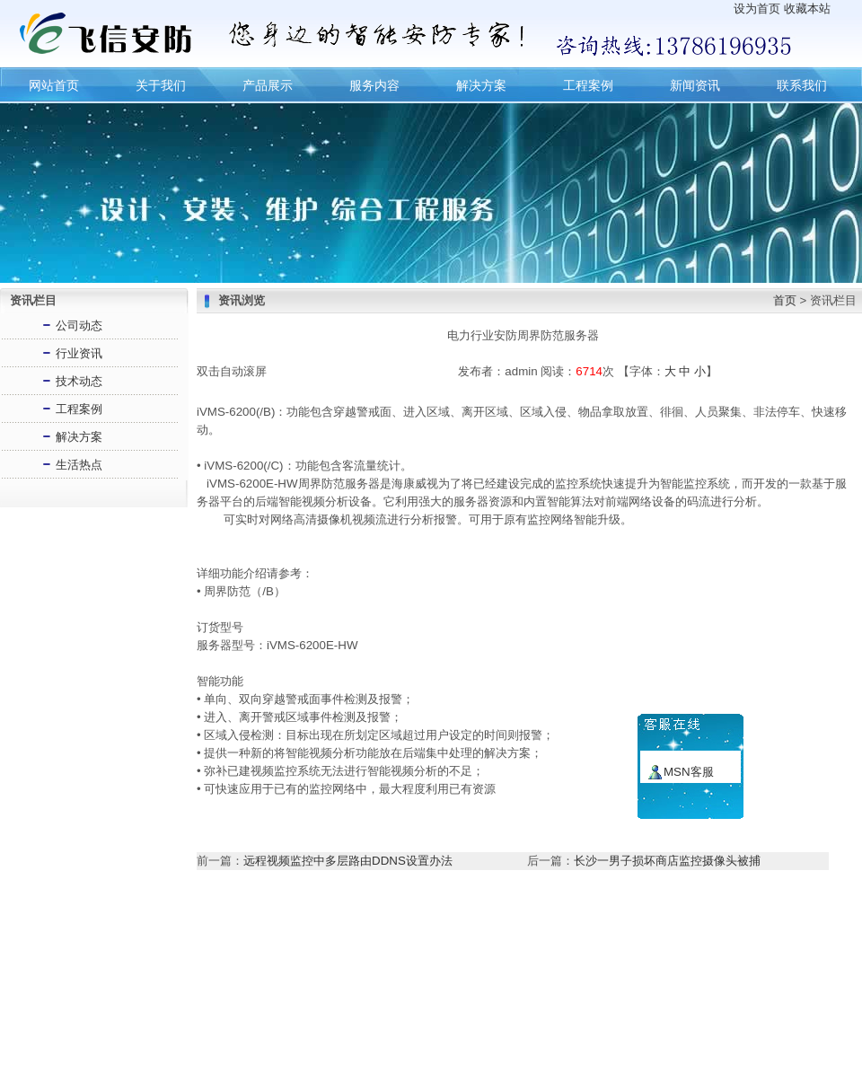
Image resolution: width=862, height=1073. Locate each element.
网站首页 (54, 85)
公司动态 (79, 323)
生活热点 (79, 462)
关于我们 (161, 85)
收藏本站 (807, 8)
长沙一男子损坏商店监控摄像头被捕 (667, 858)
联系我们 (802, 85)
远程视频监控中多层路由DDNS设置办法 (348, 858)
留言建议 (544, 1000)
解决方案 (481, 85)
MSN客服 (689, 771)
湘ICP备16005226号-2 (603, 1037)
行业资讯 (79, 350)
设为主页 (261, 1000)
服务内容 (374, 85)
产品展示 (267, 85)
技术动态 (79, 378)
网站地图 (600, 1000)
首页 (784, 297)
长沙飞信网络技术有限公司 (470, 1037)
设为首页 (757, 8)
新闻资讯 (695, 85)
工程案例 (588, 85)
